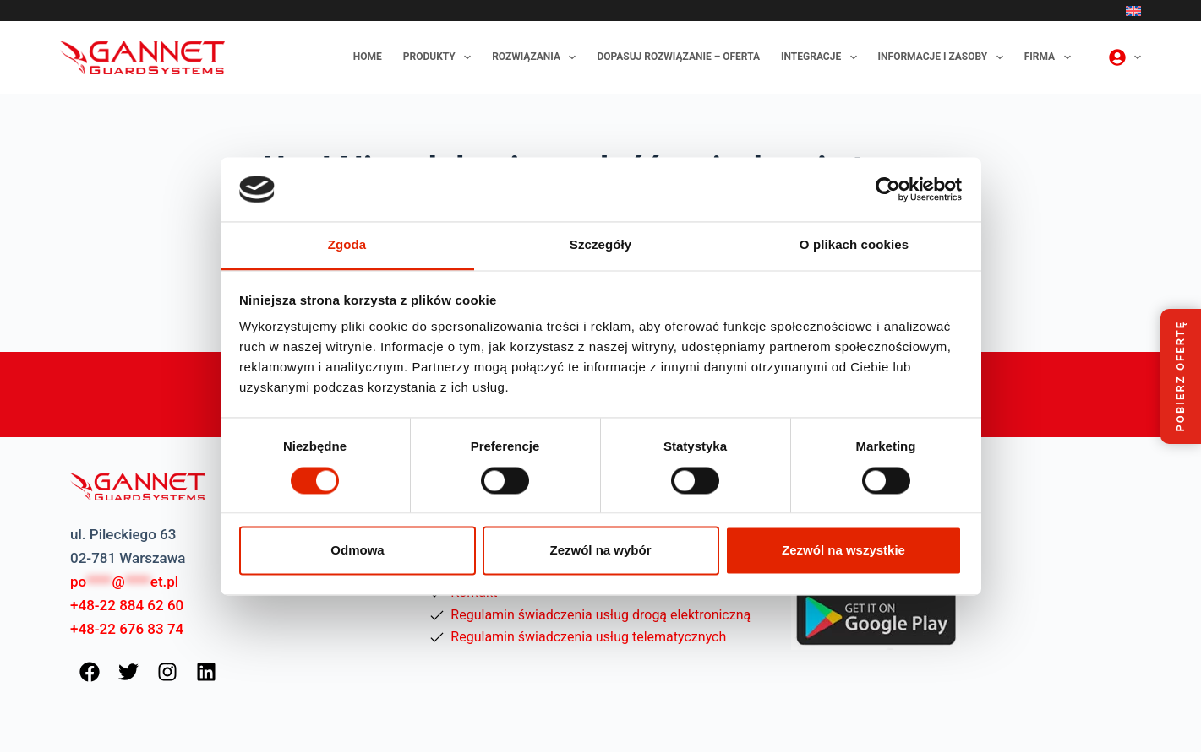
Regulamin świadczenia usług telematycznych (588, 637)
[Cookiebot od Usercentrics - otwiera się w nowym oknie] (888, 189)
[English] (1133, 11)
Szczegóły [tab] (600, 245)
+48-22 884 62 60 (126, 605)
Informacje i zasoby (944, 57)
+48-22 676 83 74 (126, 628)
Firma (1051, 57)
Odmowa (357, 551)
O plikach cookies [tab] (854, 245)
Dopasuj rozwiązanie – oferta (678, 56)
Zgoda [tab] (347, 245)
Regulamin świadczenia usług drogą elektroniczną (600, 615)
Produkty (440, 57)
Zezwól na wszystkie (843, 551)
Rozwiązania (537, 57)
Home (367, 56)
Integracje (822, 57)
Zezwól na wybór (600, 551)
